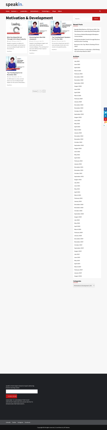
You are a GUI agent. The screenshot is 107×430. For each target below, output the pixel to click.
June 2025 (77, 64)
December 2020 (78, 204)
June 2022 (77, 151)
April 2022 (77, 157)
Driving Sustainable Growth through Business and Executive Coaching (87, 40)
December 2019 (78, 238)
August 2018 (78, 276)
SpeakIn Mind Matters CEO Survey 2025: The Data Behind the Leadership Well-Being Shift (87, 30)
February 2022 (78, 161)
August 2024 (78, 86)
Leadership (24, 11)
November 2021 (78, 170)
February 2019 (78, 270)
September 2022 (79, 145)
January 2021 (78, 201)
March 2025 (77, 70)
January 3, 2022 (60, 41)
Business (14, 11)
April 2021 (77, 192)
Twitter (14, 422)
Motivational (35, 11)
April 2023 (77, 126)
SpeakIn (9, 41)
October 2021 (78, 173)
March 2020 (77, 229)
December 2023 (78, 105)
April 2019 (77, 263)
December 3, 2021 (16, 76)
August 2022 (78, 148)
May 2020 (77, 223)
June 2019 (77, 257)
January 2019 (78, 273)
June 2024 (77, 89)
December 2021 (78, 167)
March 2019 (77, 266)
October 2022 (78, 142)
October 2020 (78, 210)
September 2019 (79, 248)
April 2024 (77, 92)
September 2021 (79, 176)
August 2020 (78, 217)
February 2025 (78, 73)
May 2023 (77, 123)
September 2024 (79, 83)
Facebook (27, 422)
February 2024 (78, 98)
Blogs (54, 11)
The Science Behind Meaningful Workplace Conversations (86, 35)
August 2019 (78, 251)
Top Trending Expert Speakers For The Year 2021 (61, 38)
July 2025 (77, 61)
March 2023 (77, 129)
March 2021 (77, 195)
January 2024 (78, 101)
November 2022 (78, 139)
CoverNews (58, 427)
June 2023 (77, 120)
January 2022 (78, 164)
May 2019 (77, 260)
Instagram (20, 422)
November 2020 (78, 207)
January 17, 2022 (38, 41)
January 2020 (78, 235)
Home (7, 11)
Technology (46, 11)
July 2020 (77, 220)
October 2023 (78, 111)
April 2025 (77, 67)
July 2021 (77, 182)
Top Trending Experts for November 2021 (14, 74)
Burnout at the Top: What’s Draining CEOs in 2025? (86, 45)
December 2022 (78, 136)
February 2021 (78, 198)
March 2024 (77, 95)
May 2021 (77, 189)
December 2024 (78, 77)
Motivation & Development (13, 33)
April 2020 (77, 226)
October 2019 (78, 245)
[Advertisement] (85, 330)
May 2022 (77, 154)
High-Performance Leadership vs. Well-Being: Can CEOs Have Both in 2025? (87, 50)
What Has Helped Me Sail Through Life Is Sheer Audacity (16, 38)
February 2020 (78, 232)
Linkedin (8, 422)
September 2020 (79, 214)
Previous (35, 91)
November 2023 (78, 108)
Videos (60, 11)
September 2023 (79, 114)
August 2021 (78, 179)
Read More (9, 51)
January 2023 (78, 133)
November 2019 (78, 242)
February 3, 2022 (16, 41)
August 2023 (78, 117)
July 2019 (77, 254)
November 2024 (78, 80)
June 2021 (77, 186)
